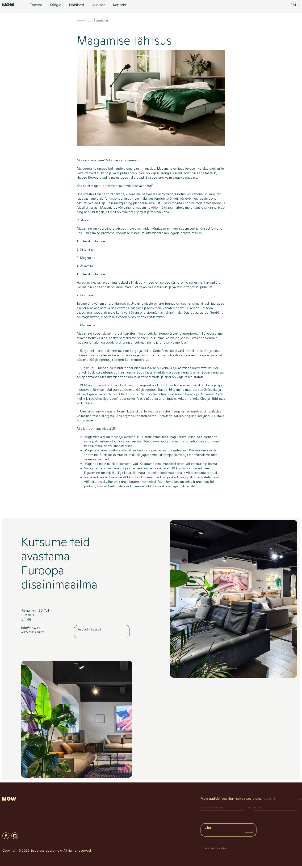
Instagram (14, 835)
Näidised (76, 5)
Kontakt (120, 5)
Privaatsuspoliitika (214, 848)
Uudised (98, 5)
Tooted (36, 5)
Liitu (208, 827)
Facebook (5, 835)
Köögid (55, 5)
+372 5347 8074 (33, 632)
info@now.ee (31, 628)
